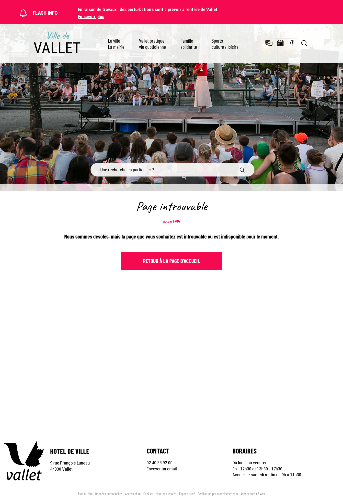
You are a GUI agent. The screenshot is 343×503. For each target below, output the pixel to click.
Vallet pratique (152, 44)
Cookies (148, 493)
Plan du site (85, 493)
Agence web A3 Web (252, 493)
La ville (116, 44)
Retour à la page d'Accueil (171, 260)
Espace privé (187, 493)
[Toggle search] (304, 44)
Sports (225, 44)
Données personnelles (108, 493)
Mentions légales (166, 493)
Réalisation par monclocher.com (218, 493)
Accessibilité (133, 493)
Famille (189, 44)
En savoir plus (91, 16)
